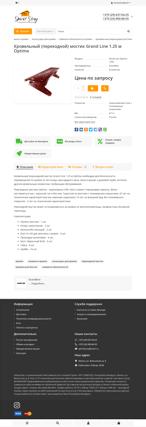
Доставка (21, 314)
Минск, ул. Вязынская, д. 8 (92, 360)
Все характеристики (85, 121)
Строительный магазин (52, 378)
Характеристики (50, 167)
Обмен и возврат (25, 344)
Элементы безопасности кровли (75, 39)
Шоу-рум (21, 353)
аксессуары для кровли (64, 261)
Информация (23, 304)
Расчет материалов (26, 339)
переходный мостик (92, 261)
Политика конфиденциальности (33, 318)
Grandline (114, 65)
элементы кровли (37, 261)
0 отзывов (95, 97)
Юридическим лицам (28, 348)
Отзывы (77, 167)
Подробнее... (38, 283)
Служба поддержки (88, 304)
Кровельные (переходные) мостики (114, 39)
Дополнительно (25, 333)
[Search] (94, 31)
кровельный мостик (26, 266)
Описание (24, 167)
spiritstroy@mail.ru (88, 348)
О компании (22, 309)
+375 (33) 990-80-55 (87, 344)
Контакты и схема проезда (91, 309)
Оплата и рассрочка (27, 327)
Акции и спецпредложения (91, 314)
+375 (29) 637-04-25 (87, 339)
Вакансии (82, 318)
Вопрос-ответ (102, 167)
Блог (18, 323)
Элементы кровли (19, 39)
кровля (19, 261)
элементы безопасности (55, 266)
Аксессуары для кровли (44, 39)
